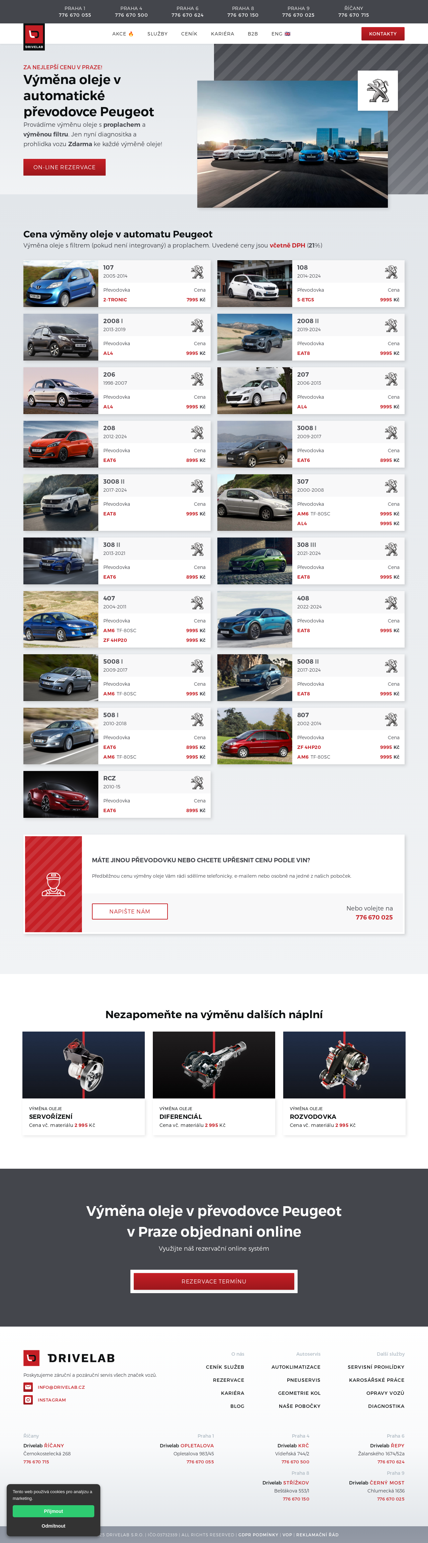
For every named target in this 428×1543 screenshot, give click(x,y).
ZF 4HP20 (115, 640)
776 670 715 (353, 15)
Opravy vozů (385, 1393)
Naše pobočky (300, 1406)
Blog (237, 1406)
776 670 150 (243, 15)
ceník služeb (225, 1367)
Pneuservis (304, 1380)
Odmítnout (54, 1526)
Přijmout (53, 1511)
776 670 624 (188, 15)
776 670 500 (131, 15)
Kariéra (222, 33)
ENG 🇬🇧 (281, 33)
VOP (287, 1534)
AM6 (303, 514)
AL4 (108, 353)
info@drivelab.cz (61, 1387)
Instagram (52, 1400)
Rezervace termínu (214, 1281)
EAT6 (109, 460)
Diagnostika (386, 1406)
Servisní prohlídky (376, 1367)
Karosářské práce (377, 1380)
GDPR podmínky (258, 1534)
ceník (189, 33)
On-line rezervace (64, 167)
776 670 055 (75, 15)
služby (157, 33)
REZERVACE (228, 1380)
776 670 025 (298, 15)
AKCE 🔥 (123, 33)
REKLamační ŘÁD (317, 1534)
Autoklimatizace (296, 1367)
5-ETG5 (305, 300)
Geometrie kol (299, 1393)
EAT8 (303, 353)
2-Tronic (115, 300)
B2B (253, 33)
